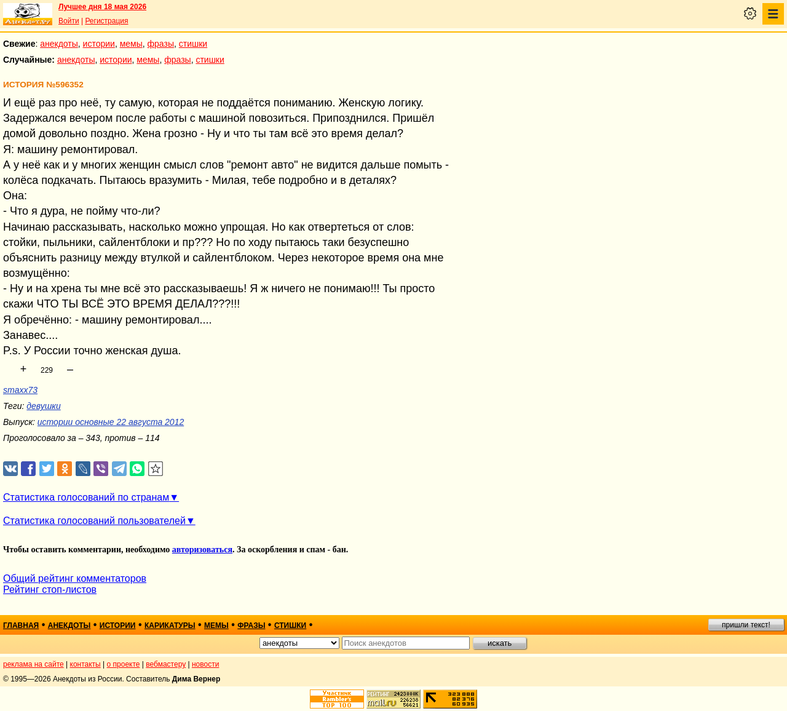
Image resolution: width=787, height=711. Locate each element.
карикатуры (170, 625)
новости (205, 664)
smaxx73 (20, 390)
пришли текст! (746, 625)
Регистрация (106, 21)
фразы (161, 44)
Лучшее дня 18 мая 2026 (102, 6)
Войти (68, 21)
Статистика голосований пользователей (94, 520)
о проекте (123, 664)
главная (21, 625)
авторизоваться (202, 549)
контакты (85, 664)
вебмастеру (166, 664)
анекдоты (59, 44)
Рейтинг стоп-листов (50, 589)
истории (99, 44)
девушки (43, 406)
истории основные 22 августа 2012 (111, 422)
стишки (193, 44)
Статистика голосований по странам (86, 497)
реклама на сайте (33, 664)
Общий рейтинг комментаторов (74, 578)
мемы (131, 44)
